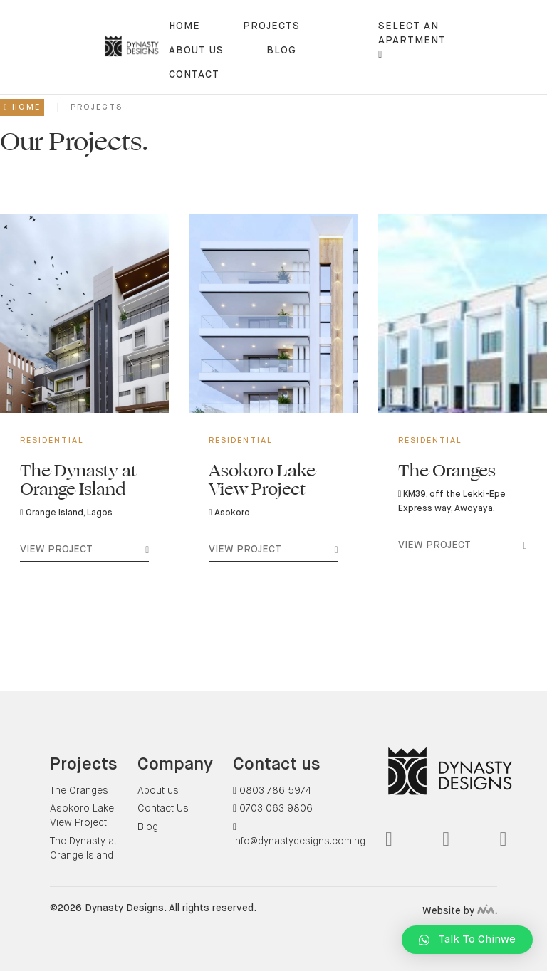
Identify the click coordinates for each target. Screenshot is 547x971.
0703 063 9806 (273, 809)
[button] (467, 939)
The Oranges (79, 791)
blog (281, 51)
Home (184, 26)
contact (194, 75)
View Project (84, 552)
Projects (271, 26)
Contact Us (163, 809)
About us (196, 51)
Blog (147, 827)
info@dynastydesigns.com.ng (299, 834)
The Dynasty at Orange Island (83, 848)
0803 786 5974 (272, 791)
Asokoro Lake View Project (82, 816)
